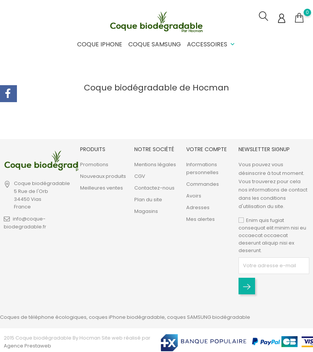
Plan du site (148, 199)
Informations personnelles (202, 168)
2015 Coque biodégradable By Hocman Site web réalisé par (77, 337)
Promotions (94, 164)
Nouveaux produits (103, 176)
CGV (139, 176)
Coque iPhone (99, 44)
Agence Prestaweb (27, 345)
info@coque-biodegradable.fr (25, 222)
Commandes (202, 184)
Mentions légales (155, 164)
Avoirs (193, 195)
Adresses (198, 207)
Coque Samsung (154, 44)
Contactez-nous (154, 187)
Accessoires (211, 44)
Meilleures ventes (101, 187)
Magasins (146, 211)
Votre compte (206, 149)
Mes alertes (200, 219)
